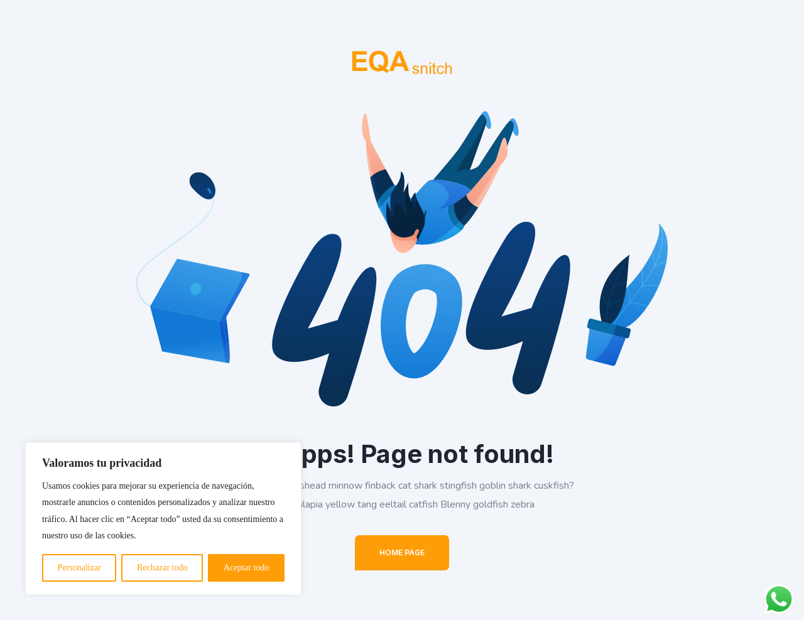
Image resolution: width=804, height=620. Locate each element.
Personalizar (79, 567)
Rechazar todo (162, 567)
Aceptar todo (246, 567)
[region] (163, 518)
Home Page (402, 552)
